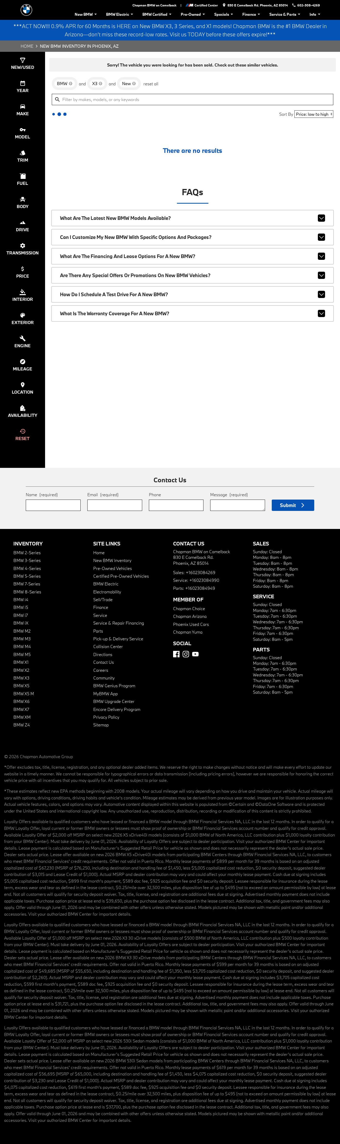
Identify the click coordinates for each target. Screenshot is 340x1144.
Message (229, 494)
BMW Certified (157, 14)
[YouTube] (195, 654)
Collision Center (108, 646)
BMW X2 (21, 670)
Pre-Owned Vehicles (112, 568)
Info (316, 14)
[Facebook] (176, 654)
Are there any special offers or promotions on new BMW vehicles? (192, 275)
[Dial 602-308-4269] (306, 5)
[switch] (22, 63)
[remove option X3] (97, 83)
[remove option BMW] (64, 83)
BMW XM (22, 717)
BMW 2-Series (27, 552)
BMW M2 (22, 631)
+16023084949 (200, 588)
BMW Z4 (21, 724)
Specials (224, 14)
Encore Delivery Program (116, 709)
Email (102, 494)
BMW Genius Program (114, 685)
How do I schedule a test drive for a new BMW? (192, 294)
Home (27, 46)
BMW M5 (22, 654)
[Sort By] (313, 114)
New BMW (86, 14)
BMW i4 (20, 599)
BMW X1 (21, 662)
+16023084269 (200, 572)
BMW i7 (20, 615)
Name (42, 494)
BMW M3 (22, 638)
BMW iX (20, 623)
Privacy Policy (106, 717)
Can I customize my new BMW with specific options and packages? (192, 237)
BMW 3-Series (27, 560)
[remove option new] (129, 83)
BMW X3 (21, 678)
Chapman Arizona (190, 616)
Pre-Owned (194, 14)
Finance (252, 14)
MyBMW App (105, 693)
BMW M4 (22, 646)
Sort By (286, 114)
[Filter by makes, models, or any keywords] (192, 99)
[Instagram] (186, 654)
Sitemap (101, 724)
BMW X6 (21, 701)
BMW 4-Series (27, 568)
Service (100, 615)
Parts (98, 631)
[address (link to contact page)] (255, 5)
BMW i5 (20, 607)
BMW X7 (21, 709)
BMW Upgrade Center (113, 701)
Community (104, 678)
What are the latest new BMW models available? (192, 218)
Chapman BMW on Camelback (154, 5)
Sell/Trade (103, 599)
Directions (102, 654)
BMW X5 (21, 685)
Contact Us (103, 662)
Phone (155, 494)
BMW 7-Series (26, 583)
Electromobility (107, 591)
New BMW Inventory (112, 560)
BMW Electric (120, 14)
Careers (100, 670)
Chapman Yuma (187, 632)
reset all (150, 83)
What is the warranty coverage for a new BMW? (192, 313)
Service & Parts (285, 14)
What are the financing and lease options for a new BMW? (192, 256)
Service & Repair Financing (118, 623)
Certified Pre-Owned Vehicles (121, 576)
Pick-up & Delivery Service (118, 638)
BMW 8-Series (27, 591)
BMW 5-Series (27, 576)
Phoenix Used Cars (191, 624)
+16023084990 (204, 580)
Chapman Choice (189, 608)
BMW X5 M (23, 693)
